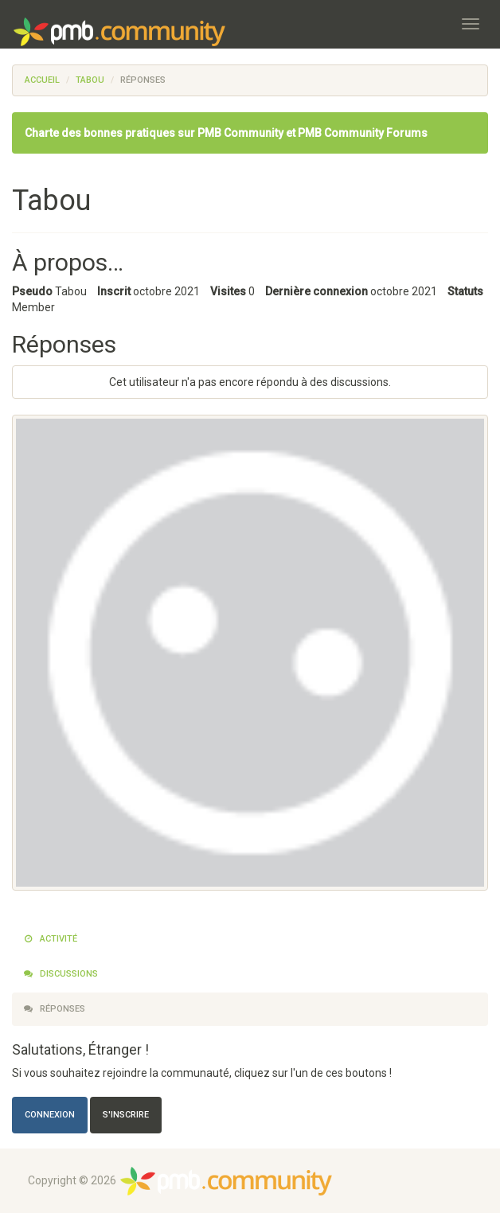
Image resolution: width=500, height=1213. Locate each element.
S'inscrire (126, 1115)
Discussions (61, 974)
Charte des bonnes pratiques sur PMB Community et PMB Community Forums (226, 133)
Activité (50, 939)
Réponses (54, 1009)
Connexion (50, 1115)
